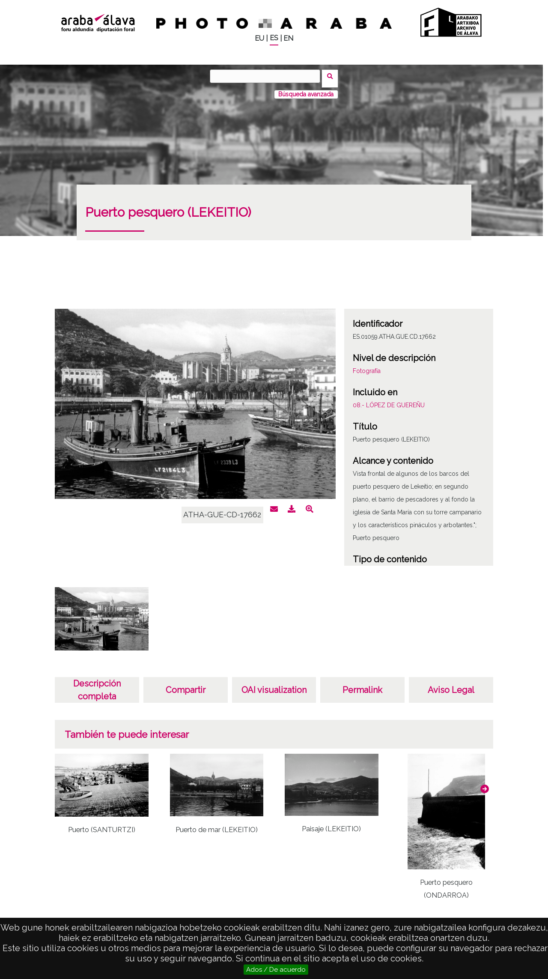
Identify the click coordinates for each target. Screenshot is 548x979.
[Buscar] (267, 76)
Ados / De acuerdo (276, 969)
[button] (484, 784)
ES (274, 38)
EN (288, 38)
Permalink (362, 685)
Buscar (332, 75)
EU (259, 38)
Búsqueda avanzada (306, 89)
